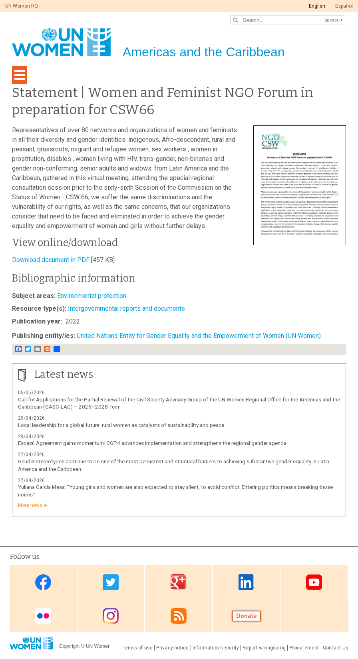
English (317, 6)
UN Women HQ (21, 6)
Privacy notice (172, 648)
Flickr (43, 616)
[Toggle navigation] (19, 75)
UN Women (98, 646)
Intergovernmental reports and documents (126, 308)
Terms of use (138, 648)
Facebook (43, 582)
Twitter (111, 582)
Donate (247, 616)
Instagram (111, 616)
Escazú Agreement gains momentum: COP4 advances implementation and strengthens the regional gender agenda (152, 443)
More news (30, 505)
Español (344, 6)
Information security (216, 648)
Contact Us (335, 648)
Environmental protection (91, 296)
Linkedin (247, 582)
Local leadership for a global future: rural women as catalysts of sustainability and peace (121, 425)
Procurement (304, 648)
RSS (179, 616)
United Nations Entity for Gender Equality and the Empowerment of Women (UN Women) (199, 335)
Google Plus (179, 582)
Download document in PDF (51, 260)
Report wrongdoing (264, 648)
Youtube (314, 582)
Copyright (69, 646)
